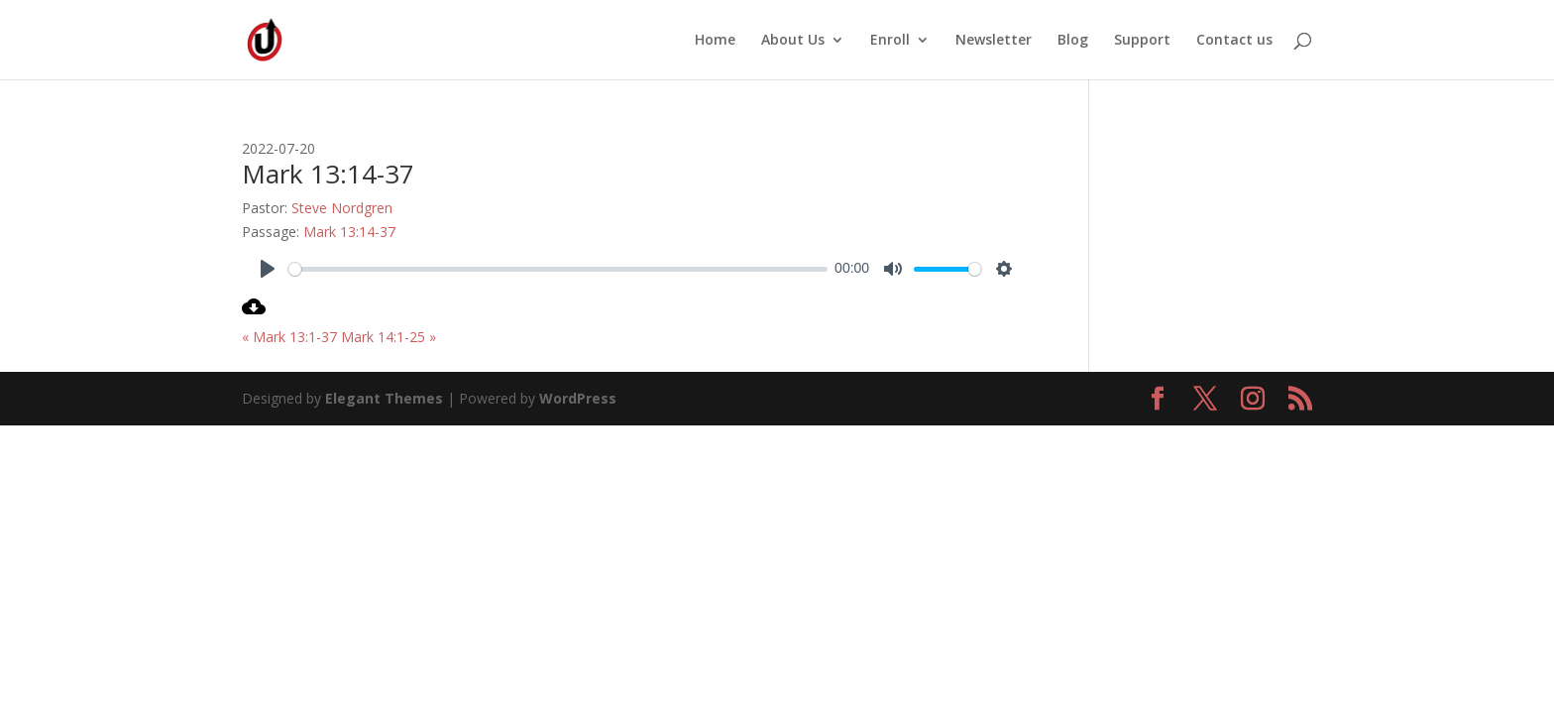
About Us (793, 41)
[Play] (267, 269)
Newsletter (993, 41)
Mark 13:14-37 (349, 231)
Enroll (890, 41)
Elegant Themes (384, 398)
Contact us (1234, 41)
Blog (1072, 41)
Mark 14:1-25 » (388, 336)
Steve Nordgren (341, 207)
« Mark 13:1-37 (289, 336)
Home (715, 41)
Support (1142, 41)
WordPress (577, 398)
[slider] (558, 269)
